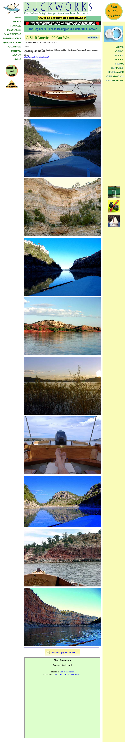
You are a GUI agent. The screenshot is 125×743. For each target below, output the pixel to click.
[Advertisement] (113, 132)
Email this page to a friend (63, 652)
